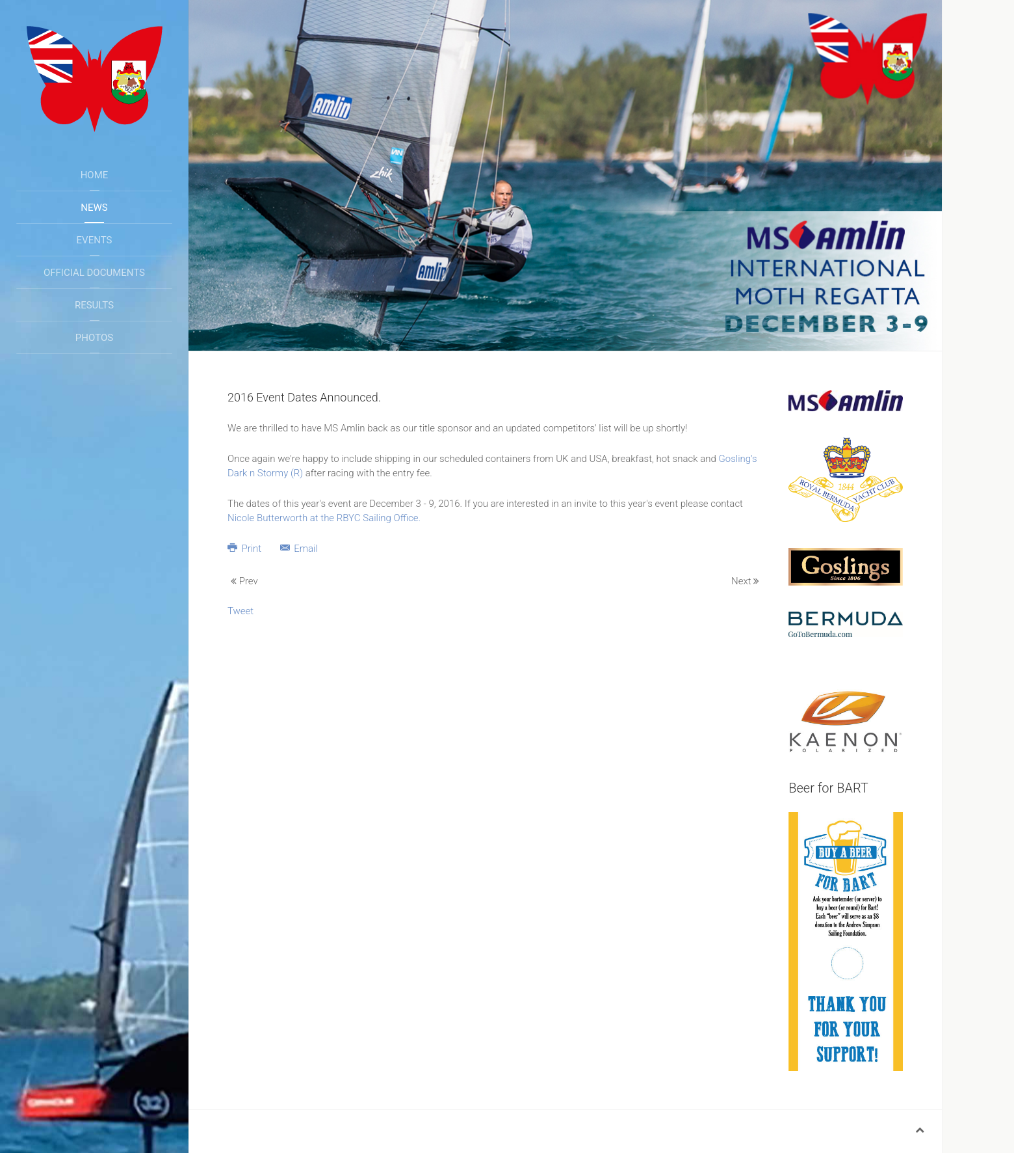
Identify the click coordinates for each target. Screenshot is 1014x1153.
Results (94, 305)
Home (95, 175)
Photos (94, 338)
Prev (244, 581)
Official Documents (94, 272)
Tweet (241, 611)
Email (299, 548)
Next (745, 581)
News (94, 207)
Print (246, 548)
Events (94, 240)
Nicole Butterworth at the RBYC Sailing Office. (324, 518)
